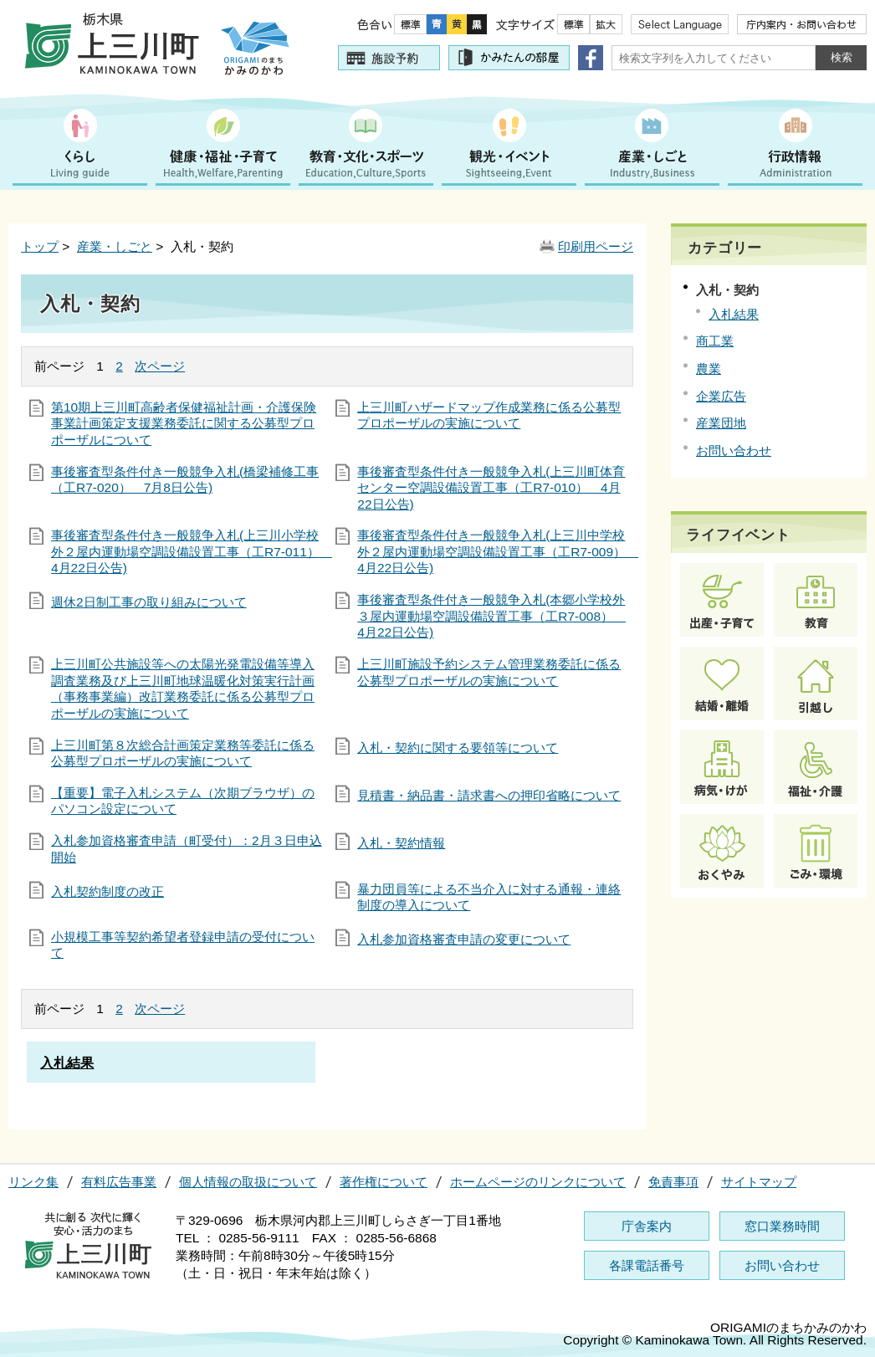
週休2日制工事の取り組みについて (149, 602)
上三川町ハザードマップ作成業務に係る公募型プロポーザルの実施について (489, 415)
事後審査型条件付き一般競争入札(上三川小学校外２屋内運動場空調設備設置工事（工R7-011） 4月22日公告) (187, 551)
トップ (40, 246)
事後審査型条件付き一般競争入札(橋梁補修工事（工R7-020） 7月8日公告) (185, 479)
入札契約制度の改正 (107, 891)
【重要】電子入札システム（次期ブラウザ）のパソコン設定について (183, 801)
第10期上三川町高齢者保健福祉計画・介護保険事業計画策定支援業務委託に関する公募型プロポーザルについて (183, 423)
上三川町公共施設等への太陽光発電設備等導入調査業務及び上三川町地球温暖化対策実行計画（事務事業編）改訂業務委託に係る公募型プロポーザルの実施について (183, 688)
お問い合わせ (733, 450)
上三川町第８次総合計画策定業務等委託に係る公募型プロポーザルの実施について (183, 753)
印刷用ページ (595, 246)
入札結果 (734, 314)
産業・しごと (114, 246)
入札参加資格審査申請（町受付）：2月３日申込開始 (186, 848)
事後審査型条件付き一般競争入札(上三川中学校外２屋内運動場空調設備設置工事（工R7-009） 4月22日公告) (493, 551)
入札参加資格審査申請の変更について (464, 939)
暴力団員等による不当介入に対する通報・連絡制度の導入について (489, 897)
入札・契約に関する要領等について (457, 747)
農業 (708, 368)
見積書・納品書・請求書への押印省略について (489, 795)
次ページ (160, 366)
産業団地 (721, 423)
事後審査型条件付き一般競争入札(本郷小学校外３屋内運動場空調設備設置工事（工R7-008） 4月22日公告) (491, 615)
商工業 (715, 341)
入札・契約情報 (401, 843)
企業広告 (721, 396)
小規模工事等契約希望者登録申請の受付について (183, 944)
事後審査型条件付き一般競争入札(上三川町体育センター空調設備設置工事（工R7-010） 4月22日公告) (491, 487)
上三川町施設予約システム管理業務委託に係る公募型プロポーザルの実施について (489, 672)
